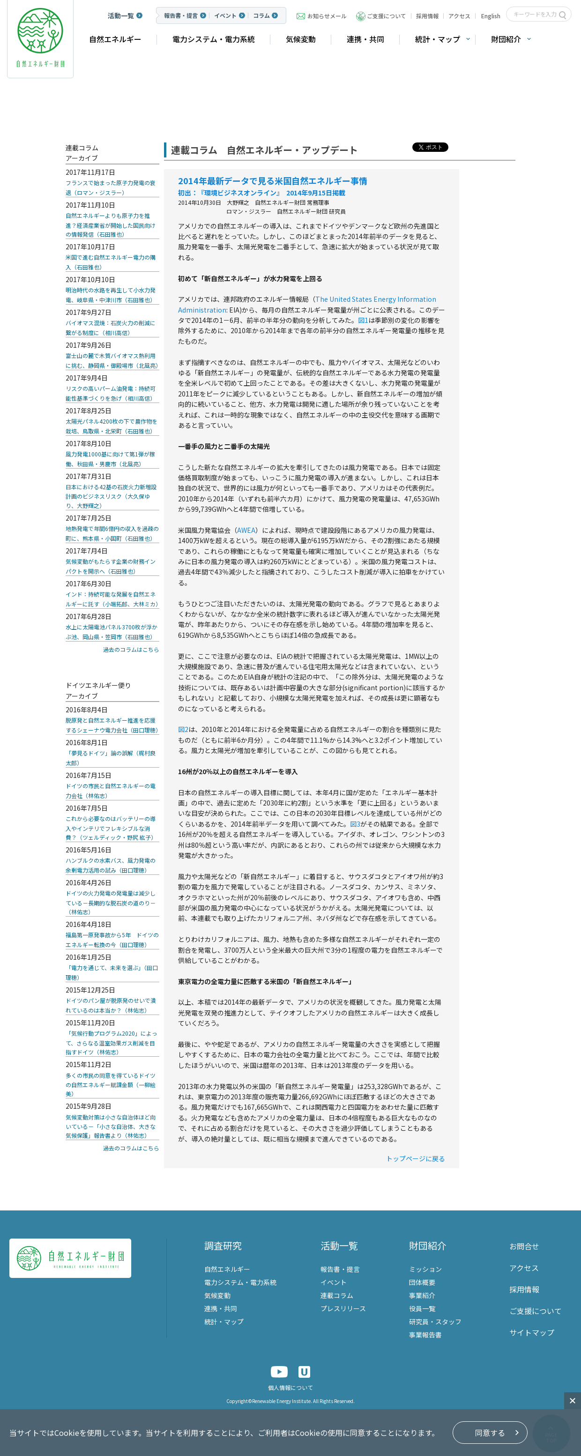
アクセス (459, 16)
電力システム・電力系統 (213, 39)
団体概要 (422, 1282)
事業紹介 (422, 1295)
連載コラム (336, 1295)
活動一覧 (121, 15)
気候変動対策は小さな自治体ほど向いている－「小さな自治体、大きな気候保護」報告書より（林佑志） (111, 1126)
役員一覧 (422, 1308)
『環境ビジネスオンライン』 (239, 192)
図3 (355, 824)
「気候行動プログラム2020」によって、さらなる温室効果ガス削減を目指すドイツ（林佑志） (111, 1042)
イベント (225, 15)
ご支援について (386, 16)
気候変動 (301, 39)
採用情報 (427, 16)
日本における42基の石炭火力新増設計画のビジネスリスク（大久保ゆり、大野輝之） (111, 496)
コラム (261, 15)
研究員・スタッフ (435, 1321)
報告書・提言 (181, 15)
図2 (183, 729)
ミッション (425, 1269)
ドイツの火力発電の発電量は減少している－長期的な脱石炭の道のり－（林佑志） (111, 902)
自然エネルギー (115, 39)
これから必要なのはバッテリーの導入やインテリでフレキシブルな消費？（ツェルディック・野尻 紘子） (111, 827)
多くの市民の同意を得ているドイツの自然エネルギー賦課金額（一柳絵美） (111, 1084)
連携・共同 (365, 39)
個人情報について (290, 1387)
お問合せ (524, 1246)
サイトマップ (531, 1332)
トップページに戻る (415, 1158)
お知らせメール (327, 16)
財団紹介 (506, 39)
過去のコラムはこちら (131, 649)
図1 (363, 320)
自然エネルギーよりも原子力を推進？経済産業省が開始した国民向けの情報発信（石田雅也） (111, 224)
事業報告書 (425, 1334)
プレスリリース (343, 1308)
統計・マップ (437, 39)
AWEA (246, 530)
